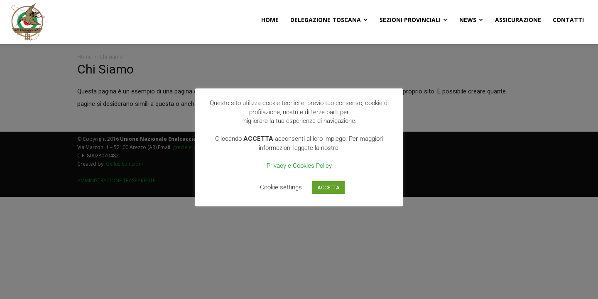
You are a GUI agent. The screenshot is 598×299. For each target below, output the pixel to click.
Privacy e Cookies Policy (299, 165)
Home (270, 20)
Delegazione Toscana (329, 20)
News (471, 20)
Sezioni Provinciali (413, 20)
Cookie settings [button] (281, 187)
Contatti (568, 20)
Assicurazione (518, 20)
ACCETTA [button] (328, 187)
